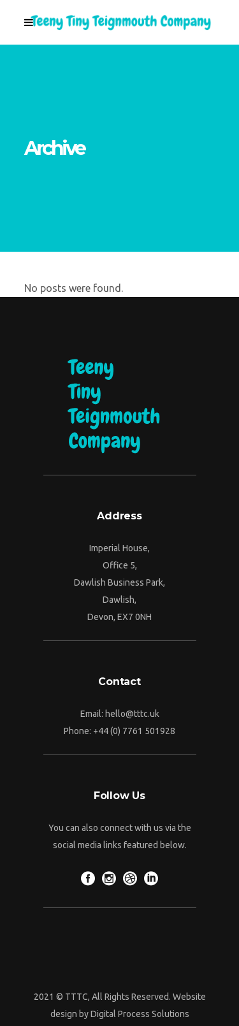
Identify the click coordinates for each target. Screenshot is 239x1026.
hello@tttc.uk (132, 714)
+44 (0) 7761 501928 (134, 731)
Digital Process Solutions (140, 1014)
